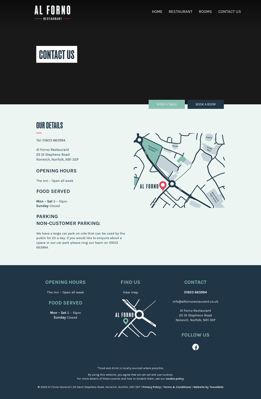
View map (130, 292)
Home (157, 11)
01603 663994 (53, 140)
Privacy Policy (151, 387)
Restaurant (180, 11)
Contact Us (229, 11)
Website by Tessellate (208, 387)
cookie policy (175, 378)
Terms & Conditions (177, 387)
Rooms (205, 11)
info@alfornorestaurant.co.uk (195, 302)
